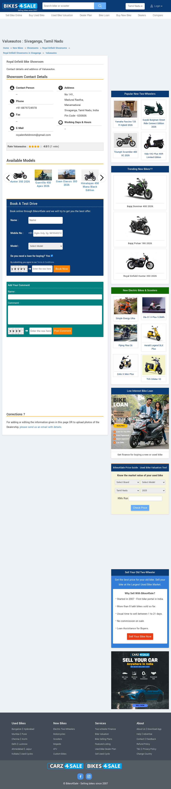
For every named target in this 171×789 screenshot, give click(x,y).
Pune (24, 734)
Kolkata (15, 753)
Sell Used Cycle (102, 753)
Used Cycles (27, 753)
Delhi (14, 744)
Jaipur (29, 749)
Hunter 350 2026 (20, 181)
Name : (14, 220)
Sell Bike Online (14, 15)
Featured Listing (103, 744)
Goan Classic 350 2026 (66, 183)
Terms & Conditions (45, 262)
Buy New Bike (123, 15)
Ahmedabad (17, 749)
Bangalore (16, 729)
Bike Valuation (102, 734)
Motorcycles (59, 734)
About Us (141, 729)
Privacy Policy (149, 749)
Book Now (62, 269)
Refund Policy (143, 744)
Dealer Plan (86, 15)
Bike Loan (104, 15)
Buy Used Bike (36, 15)
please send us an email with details (40, 427)
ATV (55, 749)
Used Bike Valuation (62, 15)
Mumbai (16, 734)
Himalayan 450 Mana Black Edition (90, 187)
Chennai (16, 739)
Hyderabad (29, 729)
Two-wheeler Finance (105, 729)
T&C (139, 749)
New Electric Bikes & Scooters (140, 290)
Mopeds (57, 744)
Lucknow (23, 744)
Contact (140, 739)
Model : (14, 246)
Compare (158, 15)
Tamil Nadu (135, 6)
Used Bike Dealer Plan (105, 749)
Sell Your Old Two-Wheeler (140, 572)
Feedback (151, 739)
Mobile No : (16, 233)
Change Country (144, 753)
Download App (154, 729)
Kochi (24, 739)
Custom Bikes (59, 753)
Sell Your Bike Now (140, 636)
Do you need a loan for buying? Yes (30, 256)
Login (156, 6)
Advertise (147, 734)
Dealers (142, 15)
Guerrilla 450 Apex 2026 (43, 184)
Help (139, 734)
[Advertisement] (85, 28)
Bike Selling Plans (103, 739)
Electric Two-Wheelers (64, 729)
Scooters (57, 739)
